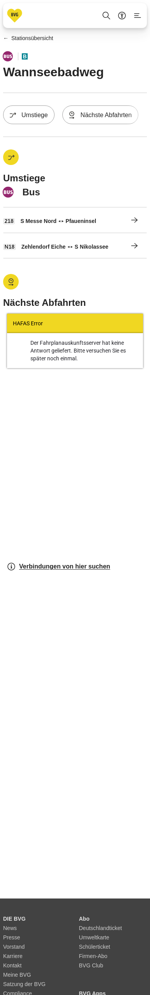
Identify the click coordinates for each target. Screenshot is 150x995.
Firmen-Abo (93, 956)
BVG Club (91, 965)
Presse (11, 937)
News (10, 928)
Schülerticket (94, 947)
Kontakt (12, 965)
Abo (84, 919)
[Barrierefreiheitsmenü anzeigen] (122, 15)
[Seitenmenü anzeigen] (137, 15)
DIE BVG (14, 919)
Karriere (13, 956)
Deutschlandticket (100, 928)
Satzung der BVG (24, 984)
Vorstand (14, 947)
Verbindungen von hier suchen (58, 566)
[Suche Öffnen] (106, 15)
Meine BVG (17, 975)
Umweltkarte (94, 937)
